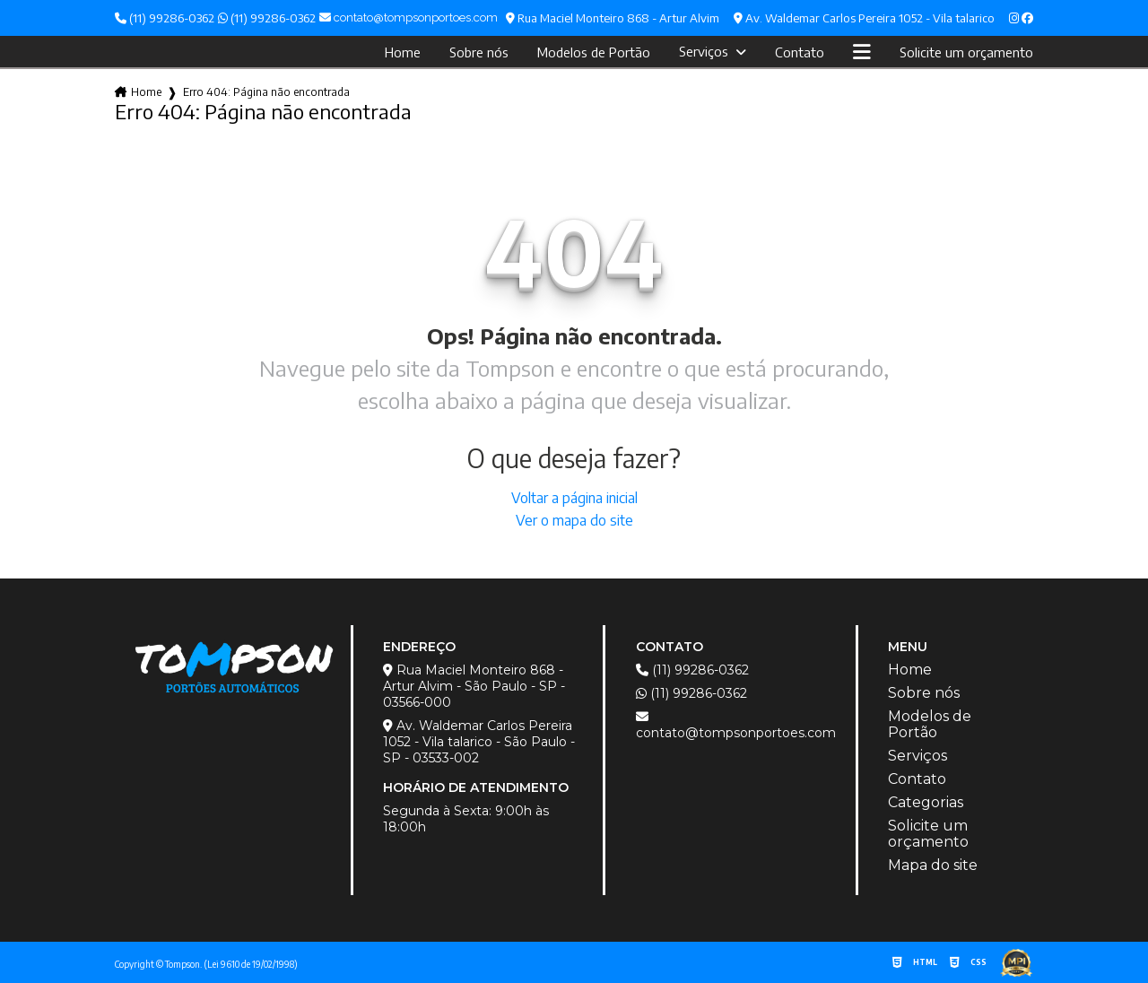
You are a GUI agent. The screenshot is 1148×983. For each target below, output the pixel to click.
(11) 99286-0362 (164, 18)
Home (403, 52)
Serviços (705, 51)
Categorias (925, 803)
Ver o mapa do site (574, 520)
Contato (799, 52)
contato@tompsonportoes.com (736, 725)
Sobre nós (479, 52)
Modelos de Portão (593, 52)
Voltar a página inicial (574, 498)
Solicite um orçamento (966, 52)
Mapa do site (933, 865)
